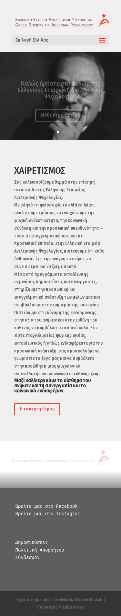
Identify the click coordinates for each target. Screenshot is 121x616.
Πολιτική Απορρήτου (39, 550)
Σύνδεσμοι (27, 557)
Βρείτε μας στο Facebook (46, 506)
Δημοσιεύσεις (31, 542)
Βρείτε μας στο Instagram (48, 513)
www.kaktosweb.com (80, 599)
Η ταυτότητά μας (37, 409)
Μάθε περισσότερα (61, 116)
